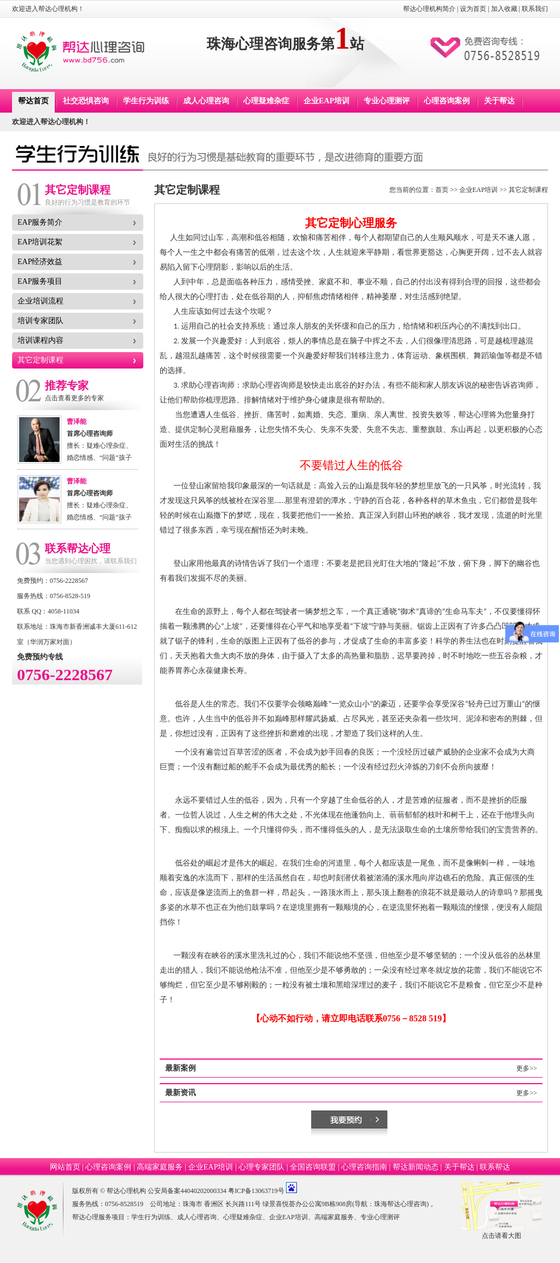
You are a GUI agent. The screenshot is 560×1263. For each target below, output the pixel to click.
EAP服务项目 (40, 281)
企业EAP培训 (326, 101)
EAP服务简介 (40, 222)
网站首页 (65, 1167)
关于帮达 (499, 101)
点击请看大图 (501, 1235)
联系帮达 (495, 1167)
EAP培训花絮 (40, 242)
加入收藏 (504, 9)
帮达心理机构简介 (429, 9)
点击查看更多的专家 (74, 398)
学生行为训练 (146, 101)
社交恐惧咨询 (86, 101)
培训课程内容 (40, 340)
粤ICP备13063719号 (256, 1191)
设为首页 (473, 9)
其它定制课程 (40, 360)
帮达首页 (33, 101)
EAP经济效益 (40, 262)
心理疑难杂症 (266, 101)
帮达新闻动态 (416, 1167)
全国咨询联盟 (313, 1167)
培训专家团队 (40, 321)
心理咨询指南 (364, 1167)
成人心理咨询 (206, 101)
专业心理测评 (387, 101)
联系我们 (535, 9)
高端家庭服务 (160, 1167)
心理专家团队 (261, 1167)
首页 (441, 190)
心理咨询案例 (447, 101)
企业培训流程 (40, 301)
